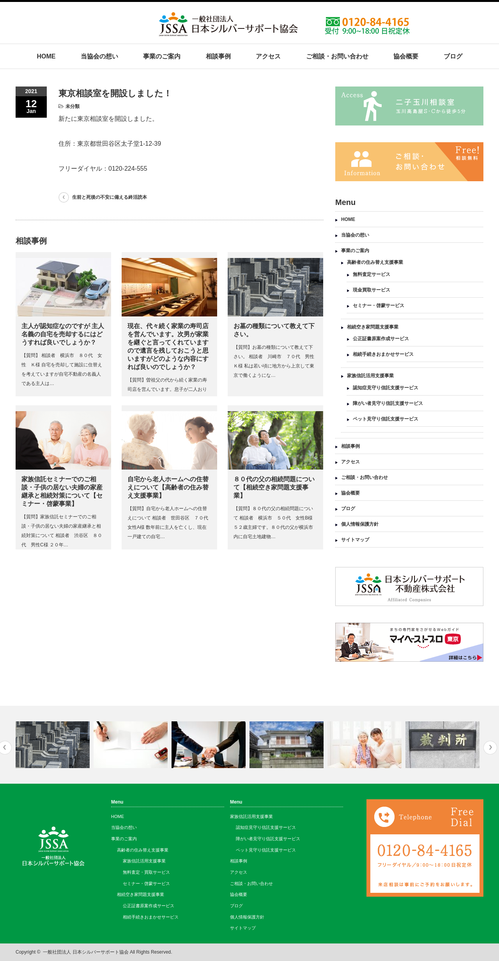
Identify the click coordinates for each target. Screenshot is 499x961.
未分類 (72, 106)
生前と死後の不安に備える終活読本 (109, 197)
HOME (46, 56)
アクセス (268, 56)
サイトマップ (355, 539)
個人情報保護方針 (360, 524)
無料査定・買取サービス (146, 872)
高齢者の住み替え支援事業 (375, 262)
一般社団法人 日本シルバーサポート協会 (85, 952)
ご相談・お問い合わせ (337, 56)
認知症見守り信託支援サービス (385, 387)
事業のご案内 (161, 56)
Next (490, 747)
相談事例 (218, 56)
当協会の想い (99, 56)
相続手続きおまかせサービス (383, 354)
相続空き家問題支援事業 (372, 327)
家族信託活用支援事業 (370, 375)
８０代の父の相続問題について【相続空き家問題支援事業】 (274, 487)
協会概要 (405, 56)
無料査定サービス (371, 274)
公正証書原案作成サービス (381, 338)
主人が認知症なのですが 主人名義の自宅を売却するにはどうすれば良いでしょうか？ (62, 334)
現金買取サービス (371, 290)
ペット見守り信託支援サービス (385, 419)
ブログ (453, 56)
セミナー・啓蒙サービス (378, 305)
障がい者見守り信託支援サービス (388, 403)
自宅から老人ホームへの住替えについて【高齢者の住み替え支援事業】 (168, 487)
